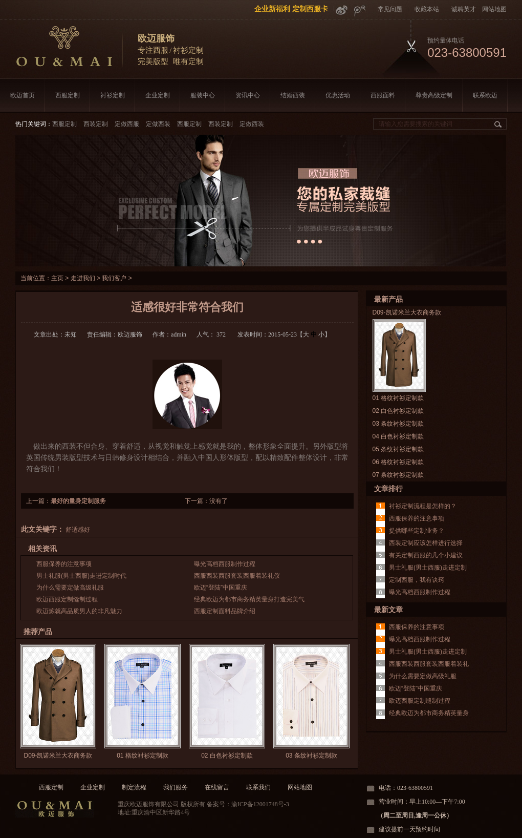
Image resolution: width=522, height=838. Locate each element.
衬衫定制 (112, 95)
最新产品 (388, 299)
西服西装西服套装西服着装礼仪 (237, 575)
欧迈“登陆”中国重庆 (220, 587)
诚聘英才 (463, 9)
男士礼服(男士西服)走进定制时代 (81, 575)
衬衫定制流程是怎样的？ (422, 506)
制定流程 (134, 787)
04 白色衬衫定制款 (398, 436)
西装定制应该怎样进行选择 (426, 543)
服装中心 (202, 95)
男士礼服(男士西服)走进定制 (428, 567)
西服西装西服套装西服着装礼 (429, 663)
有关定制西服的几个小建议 (426, 555)
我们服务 (175, 787)
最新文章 (388, 609)
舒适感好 (78, 529)
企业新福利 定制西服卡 (291, 9)
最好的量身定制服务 (78, 501)
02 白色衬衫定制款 (227, 755)
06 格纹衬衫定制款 (398, 462)
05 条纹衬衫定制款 (398, 449)
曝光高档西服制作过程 (224, 564)
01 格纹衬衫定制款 (142, 755)
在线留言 (217, 787)
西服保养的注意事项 (64, 564)
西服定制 (67, 95)
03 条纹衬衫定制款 (311, 755)
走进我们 (83, 278)
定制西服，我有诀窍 (416, 579)
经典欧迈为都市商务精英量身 (429, 713)
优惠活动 (337, 95)
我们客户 (114, 278)
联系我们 (258, 787)
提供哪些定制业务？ (416, 530)
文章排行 (388, 489)
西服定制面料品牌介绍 (224, 611)
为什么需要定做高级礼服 (70, 587)
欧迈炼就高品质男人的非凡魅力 (79, 611)
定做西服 (127, 124)
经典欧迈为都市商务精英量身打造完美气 (249, 599)
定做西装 (158, 124)
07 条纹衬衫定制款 (398, 474)
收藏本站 (427, 9)
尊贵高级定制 (434, 95)
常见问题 (390, 9)
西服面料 (383, 95)
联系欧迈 (485, 95)
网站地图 (494, 9)
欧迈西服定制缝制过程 (67, 599)
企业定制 (157, 95)
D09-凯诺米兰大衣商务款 (58, 755)
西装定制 (95, 124)
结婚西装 (292, 95)
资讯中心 (247, 95)
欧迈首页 (22, 95)
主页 (57, 278)
